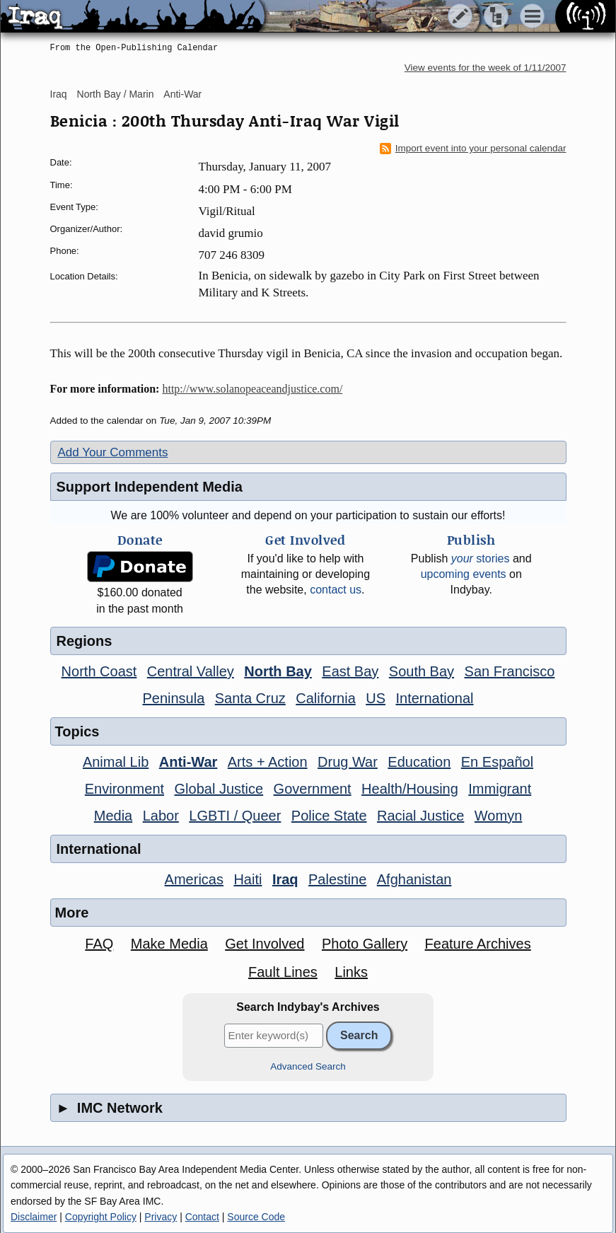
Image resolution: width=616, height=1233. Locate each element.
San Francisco (510, 671)
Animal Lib (116, 762)
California (325, 698)
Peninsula (173, 698)
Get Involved (264, 943)
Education (419, 762)
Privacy (160, 1216)
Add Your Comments (113, 452)
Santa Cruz (250, 698)
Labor (161, 815)
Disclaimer (34, 1216)
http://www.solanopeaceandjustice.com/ (252, 389)
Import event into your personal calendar (473, 148)
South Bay (421, 671)
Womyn (498, 815)
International (434, 698)
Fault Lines (283, 972)
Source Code (256, 1216)
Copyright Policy (100, 1216)
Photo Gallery (364, 943)
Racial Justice (420, 815)
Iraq (58, 94)
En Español (497, 762)
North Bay (278, 671)
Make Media (169, 943)
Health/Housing (409, 789)
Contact (202, 1216)
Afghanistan (414, 879)
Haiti (247, 879)
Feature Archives (478, 943)
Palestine (337, 879)
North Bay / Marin (115, 94)
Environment (124, 789)
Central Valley (190, 671)
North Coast (99, 671)
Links (351, 972)
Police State (329, 815)
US (375, 698)
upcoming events (463, 574)
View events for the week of (485, 67)
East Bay (350, 671)
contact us (335, 590)
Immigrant (499, 789)
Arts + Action (268, 762)
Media (113, 815)
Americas (194, 879)
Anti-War (182, 94)
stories (480, 558)
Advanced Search (308, 1066)
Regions (84, 641)
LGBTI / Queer (235, 815)
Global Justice (219, 789)
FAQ (99, 943)
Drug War (348, 762)
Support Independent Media (150, 486)
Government (312, 789)
